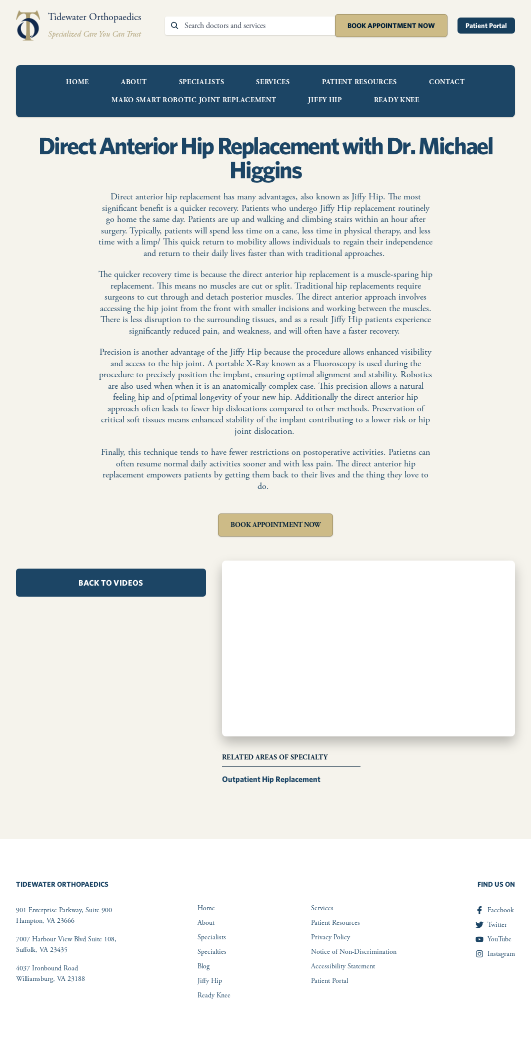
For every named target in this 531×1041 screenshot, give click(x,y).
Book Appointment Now (391, 26)
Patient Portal (486, 26)
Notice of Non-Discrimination (353, 951)
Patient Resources (359, 82)
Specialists (201, 82)
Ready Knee (397, 100)
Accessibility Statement (343, 966)
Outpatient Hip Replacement (271, 779)
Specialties (212, 951)
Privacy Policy (330, 937)
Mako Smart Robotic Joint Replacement (194, 100)
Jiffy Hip (325, 100)
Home (77, 82)
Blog (204, 966)
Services (273, 82)
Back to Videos (111, 582)
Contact (447, 82)
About (134, 82)
